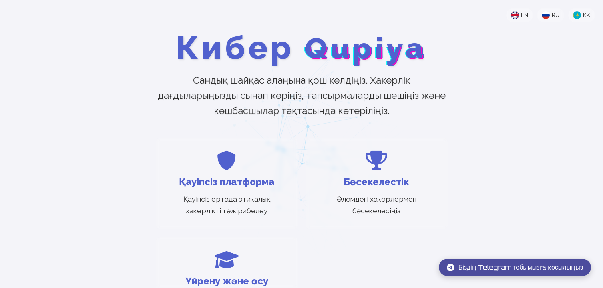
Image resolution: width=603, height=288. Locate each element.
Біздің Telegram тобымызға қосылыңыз (515, 267)
